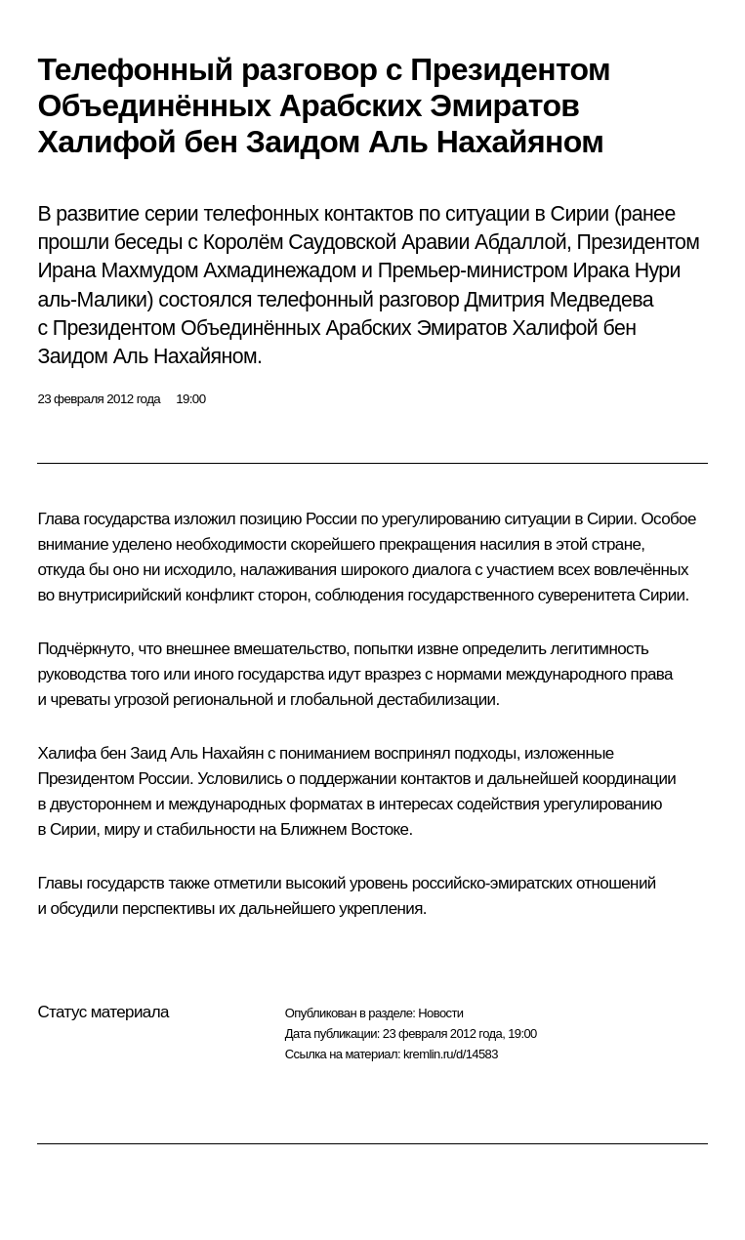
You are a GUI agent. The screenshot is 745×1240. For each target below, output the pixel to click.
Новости (440, 1013)
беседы (148, 242)
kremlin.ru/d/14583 (450, 1054)
